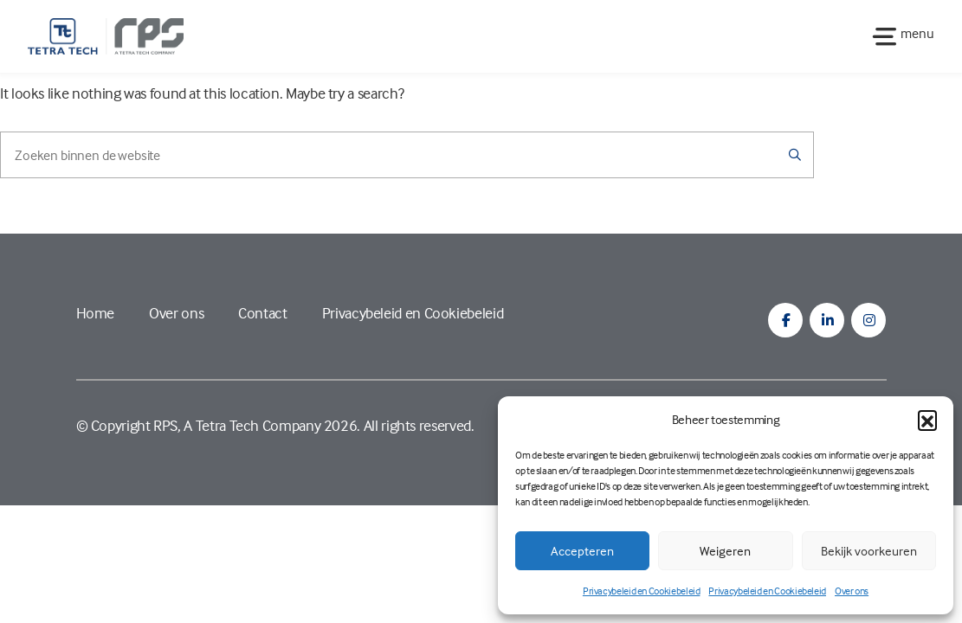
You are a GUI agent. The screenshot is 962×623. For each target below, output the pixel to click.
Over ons (851, 590)
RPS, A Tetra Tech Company (236, 425)
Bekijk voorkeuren (869, 551)
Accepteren (582, 551)
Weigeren (725, 551)
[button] (927, 419)
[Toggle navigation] (898, 36)
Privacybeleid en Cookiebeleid (642, 590)
